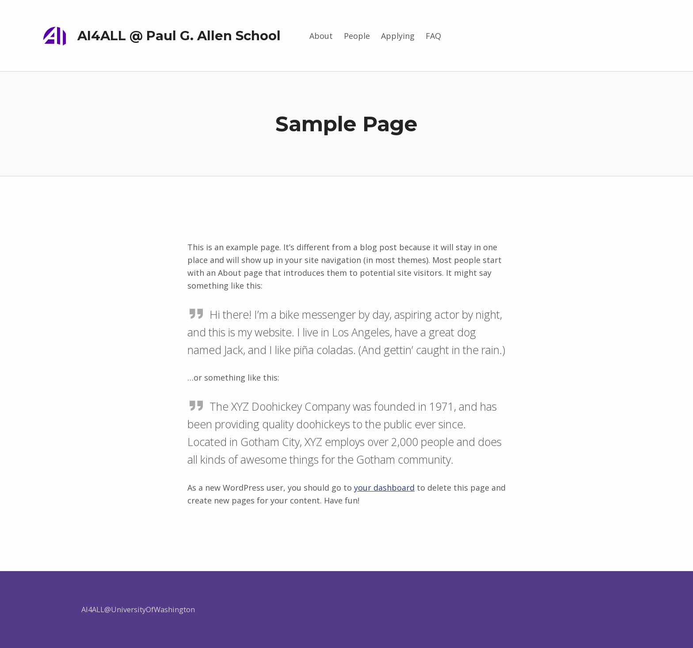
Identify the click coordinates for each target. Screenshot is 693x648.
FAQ (433, 35)
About (321, 35)
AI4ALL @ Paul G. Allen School (179, 35)
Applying (398, 35)
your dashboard (384, 487)
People (357, 35)
